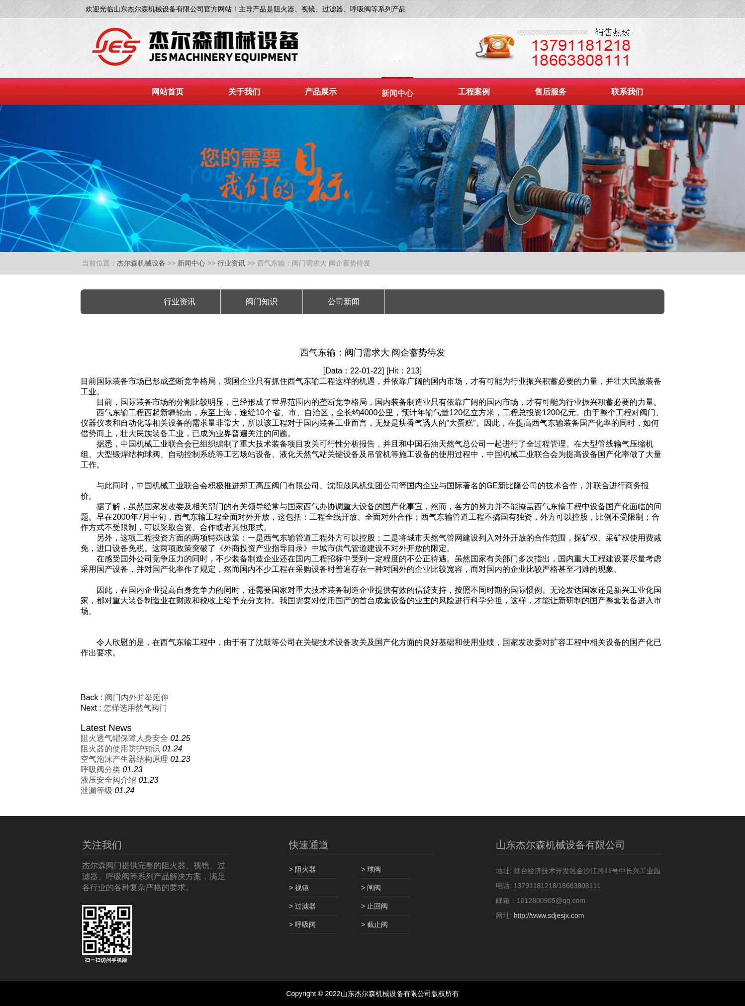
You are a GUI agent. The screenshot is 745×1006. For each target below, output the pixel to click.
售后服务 (550, 92)
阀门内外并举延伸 (137, 697)
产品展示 (321, 92)
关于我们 (244, 92)
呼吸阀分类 (100, 769)
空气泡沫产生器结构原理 (124, 759)
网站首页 (168, 92)
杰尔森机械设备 (141, 263)
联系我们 (627, 92)
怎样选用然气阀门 (135, 708)
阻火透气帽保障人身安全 (124, 738)
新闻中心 (397, 93)
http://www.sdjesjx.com (549, 915)
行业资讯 (231, 263)
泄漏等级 (96, 790)
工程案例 (474, 92)
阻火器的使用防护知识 (120, 748)
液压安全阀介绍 (108, 780)
